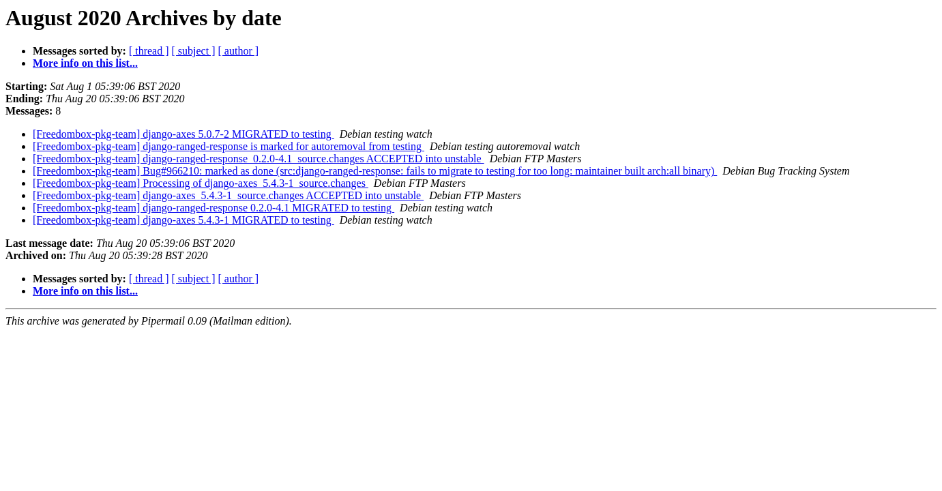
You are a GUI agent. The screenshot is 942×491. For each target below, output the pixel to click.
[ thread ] (149, 51)
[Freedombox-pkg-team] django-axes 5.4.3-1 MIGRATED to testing (183, 220)
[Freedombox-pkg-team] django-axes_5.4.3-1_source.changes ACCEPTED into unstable (228, 195)
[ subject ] (194, 51)
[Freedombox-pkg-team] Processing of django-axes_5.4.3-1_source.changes (200, 183)
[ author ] (238, 51)
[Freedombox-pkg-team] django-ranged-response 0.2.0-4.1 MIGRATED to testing (213, 207)
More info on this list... (85, 63)
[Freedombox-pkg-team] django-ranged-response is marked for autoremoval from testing (228, 146)
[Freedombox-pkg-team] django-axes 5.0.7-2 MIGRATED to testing (183, 134)
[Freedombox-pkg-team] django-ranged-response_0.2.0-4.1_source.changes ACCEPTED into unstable (258, 158)
